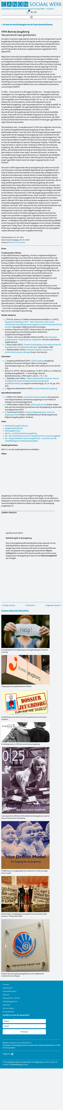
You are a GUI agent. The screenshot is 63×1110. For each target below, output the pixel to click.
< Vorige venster (8, 605)
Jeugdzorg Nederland (14, 428)
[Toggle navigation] (31, 17)
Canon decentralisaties (15, 610)
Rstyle (25, 1064)
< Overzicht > (30, 605)
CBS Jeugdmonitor (12, 431)
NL (32, 12)
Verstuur (24, 1032)
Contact (6, 984)
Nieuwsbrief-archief (11, 998)
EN (35, 12)
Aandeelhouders (10, 991)
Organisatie (8, 988)
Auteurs (6, 995)
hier (6, 449)
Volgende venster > (53, 605)
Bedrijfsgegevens (10, 1001)
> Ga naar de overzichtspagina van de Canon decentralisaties (27, 24)
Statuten (6, 1005)
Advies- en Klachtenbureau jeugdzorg (21, 433)
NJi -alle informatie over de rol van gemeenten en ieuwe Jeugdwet (32, 436)
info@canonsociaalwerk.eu (19, 1043)
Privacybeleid (8, 1012)
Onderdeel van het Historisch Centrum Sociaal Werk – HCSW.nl (27, 9)
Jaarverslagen (8, 1008)
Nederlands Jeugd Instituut (16, 426)
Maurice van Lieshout (17, 242)
